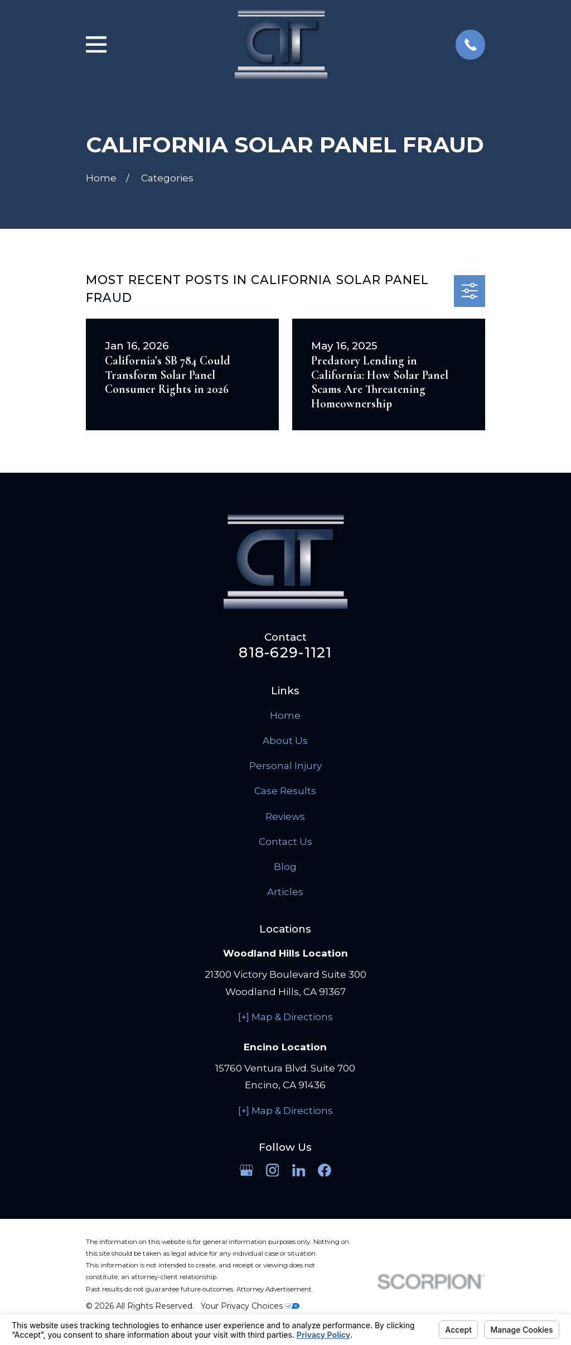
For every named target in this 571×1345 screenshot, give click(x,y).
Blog (285, 866)
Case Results (285, 790)
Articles (285, 891)
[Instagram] (272, 1170)
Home (285, 715)
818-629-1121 (285, 652)
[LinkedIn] (299, 1170)
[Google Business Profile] (246, 1170)
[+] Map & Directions (285, 1016)
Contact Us (285, 841)
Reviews (285, 816)
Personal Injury (285, 765)
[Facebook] (324, 1170)
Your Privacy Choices (250, 1306)
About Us (285, 740)
